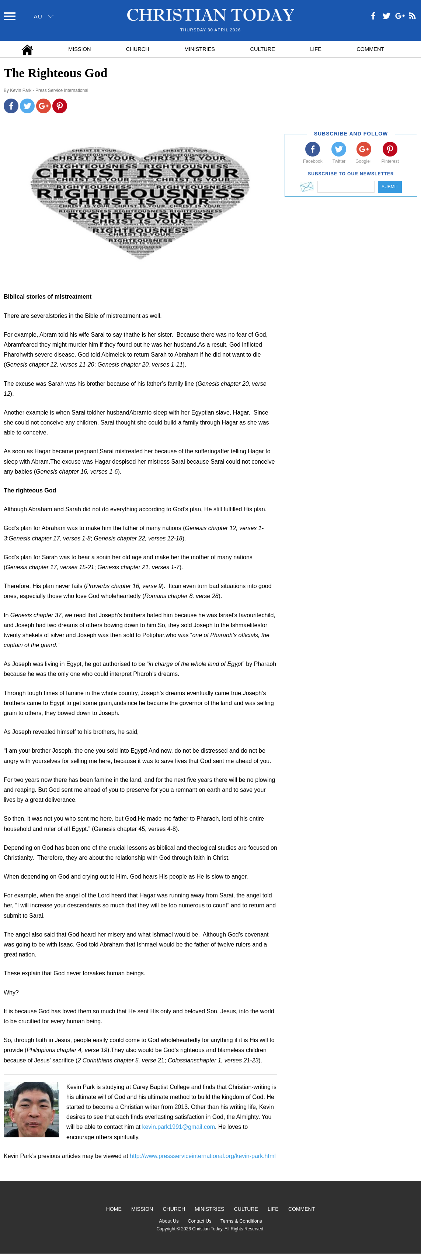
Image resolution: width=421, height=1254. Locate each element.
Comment (370, 49)
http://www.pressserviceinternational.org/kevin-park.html (203, 1156)
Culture (262, 49)
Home (114, 1209)
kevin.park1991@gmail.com (178, 1127)
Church (137, 49)
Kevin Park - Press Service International (49, 90)
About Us (168, 1221)
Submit (390, 186)
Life (315, 49)
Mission (79, 49)
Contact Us (199, 1221)
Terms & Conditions (241, 1221)
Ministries (199, 49)
